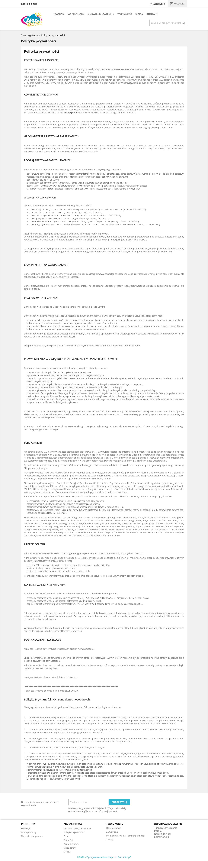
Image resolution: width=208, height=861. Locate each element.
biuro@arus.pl (162, 836)
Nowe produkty (28, 832)
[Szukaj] (168, 23)
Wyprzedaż (124, 14)
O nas (139, 14)
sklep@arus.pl (72, 112)
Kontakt (152, 14)
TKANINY (58, 14)
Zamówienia (112, 831)
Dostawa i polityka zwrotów (77, 828)
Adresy (109, 839)
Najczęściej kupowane (32, 836)
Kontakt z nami (29, 3)
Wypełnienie (76, 14)
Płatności (68, 840)
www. (118, 69)
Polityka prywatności (74, 832)
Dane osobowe (113, 827)
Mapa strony (70, 847)
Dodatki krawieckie (101, 14)
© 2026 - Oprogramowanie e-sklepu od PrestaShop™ (104, 857)
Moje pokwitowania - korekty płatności (125, 835)
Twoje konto (114, 823)
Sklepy (67, 851)
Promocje (25, 828)
